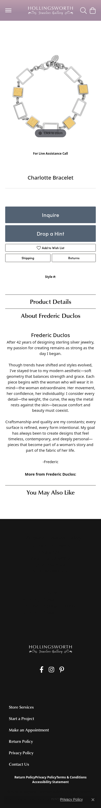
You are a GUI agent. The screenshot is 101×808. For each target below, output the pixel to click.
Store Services (21, 707)
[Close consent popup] (92, 799)
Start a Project (21, 718)
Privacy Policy (21, 753)
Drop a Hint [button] (50, 233)
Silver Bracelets (21, 31)
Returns (73, 258)
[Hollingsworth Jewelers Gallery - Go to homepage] (50, 649)
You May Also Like (51, 492)
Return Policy (21, 741)
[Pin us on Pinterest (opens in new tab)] (61, 670)
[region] (50, 94)
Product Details (50, 301)
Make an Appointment (29, 730)
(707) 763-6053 (50, 158)
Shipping (28, 258)
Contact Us (19, 764)
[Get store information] (50, 571)
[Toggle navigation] (8, 10)
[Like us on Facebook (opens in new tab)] (41, 670)
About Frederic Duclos (50, 315)
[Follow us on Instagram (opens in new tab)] (51, 670)
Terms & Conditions (71, 777)
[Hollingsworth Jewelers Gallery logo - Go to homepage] (50, 10)
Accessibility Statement (50, 782)
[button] (83, 10)
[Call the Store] (51, 564)
